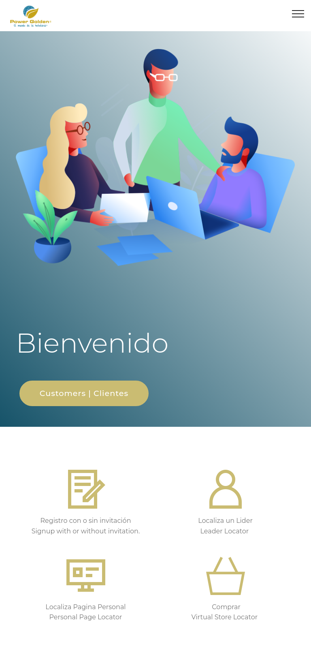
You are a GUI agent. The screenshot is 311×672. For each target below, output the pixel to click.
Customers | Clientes (84, 393)
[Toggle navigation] (298, 13)
